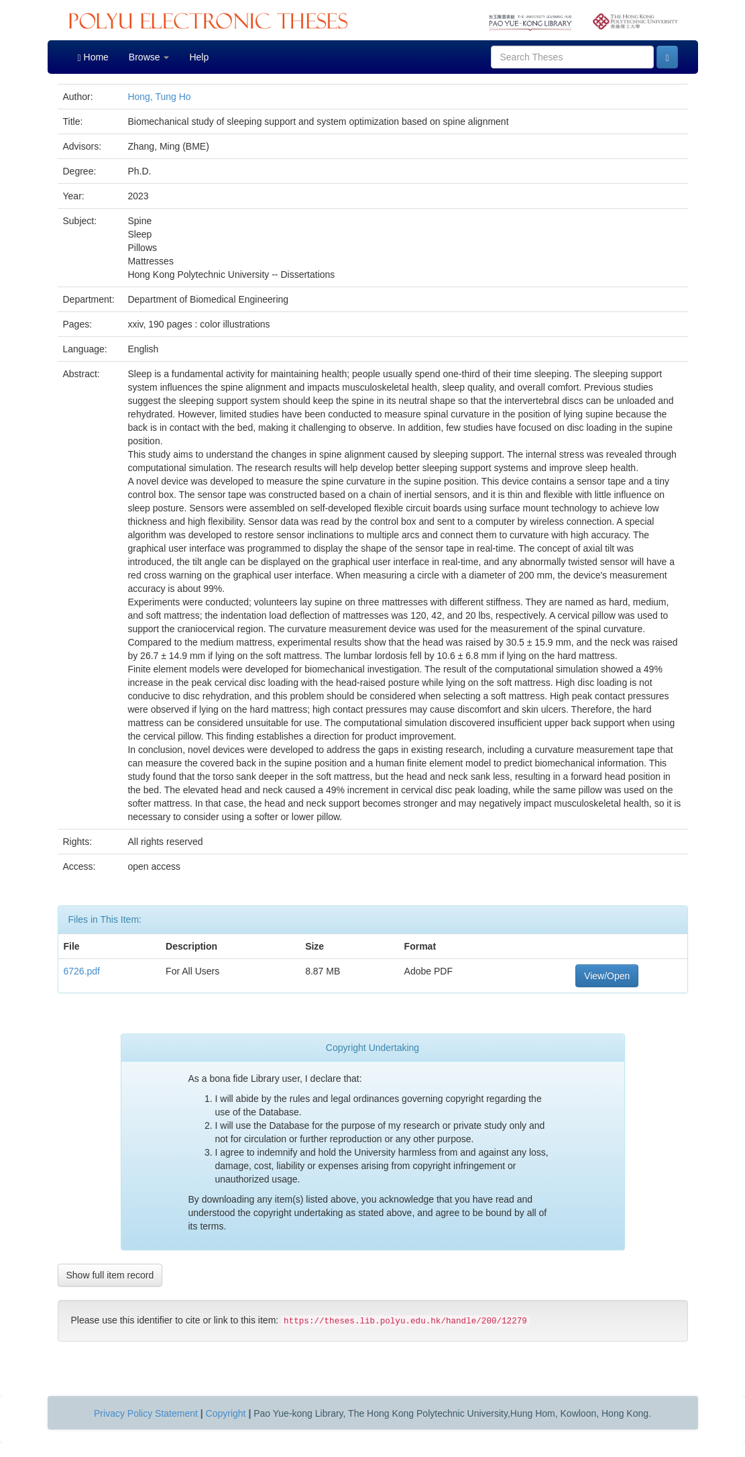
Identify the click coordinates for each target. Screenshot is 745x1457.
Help (199, 57)
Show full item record (110, 1275)
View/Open (607, 975)
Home (93, 57)
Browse (149, 57)
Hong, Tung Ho (158, 96)
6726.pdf (82, 971)
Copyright (226, 1413)
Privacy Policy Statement (146, 1413)
